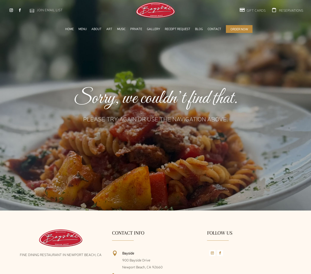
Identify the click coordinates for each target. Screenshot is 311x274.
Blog (199, 29)
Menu (82, 29)
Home (69, 29)
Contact (214, 29)
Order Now (239, 29)
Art (109, 29)
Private (136, 29)
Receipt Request (177, 29)
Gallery (153, 29)
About (96, 29)
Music (121, 29)
